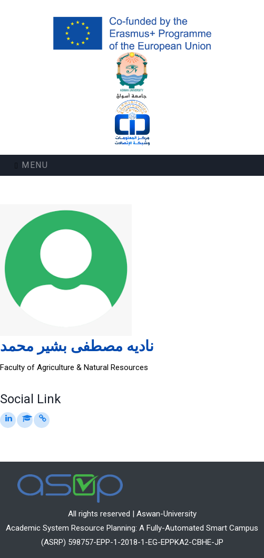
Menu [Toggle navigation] (31, 165)
